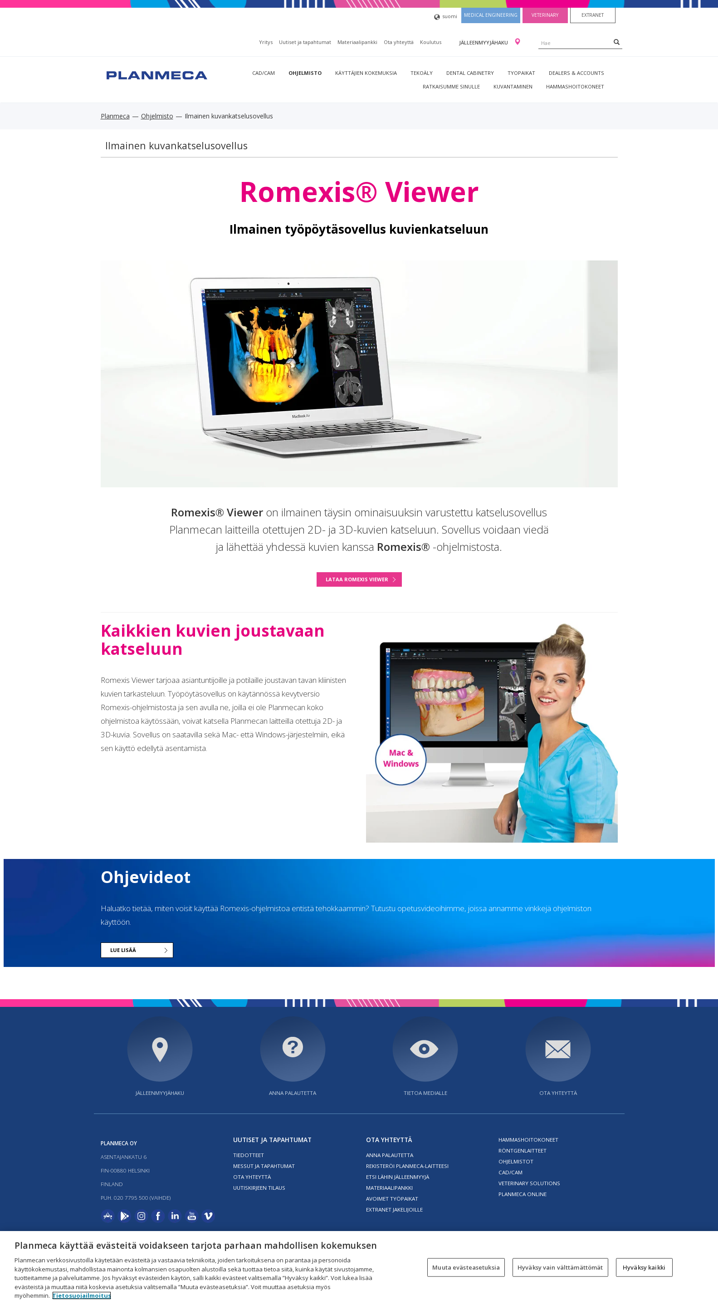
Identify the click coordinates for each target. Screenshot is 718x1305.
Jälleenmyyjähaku (484, 42)
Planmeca (115, 116)
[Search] (616, 42)
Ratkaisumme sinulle (451, 86)
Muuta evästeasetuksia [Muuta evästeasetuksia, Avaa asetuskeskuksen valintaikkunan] (466, 1267)
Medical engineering (491, 15)
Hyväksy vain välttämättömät (560, 1267)
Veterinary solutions (529, 1183)
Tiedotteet (248, 1155)
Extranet (592, 15)
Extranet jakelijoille (394, 1209)
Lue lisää (123, 950)
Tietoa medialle (425, 1092)
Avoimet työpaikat (392, 1198)
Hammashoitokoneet (575, 86)
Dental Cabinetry (470, 72)
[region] (359, 1268)
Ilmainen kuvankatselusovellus (176, 145)
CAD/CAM (263, 72)
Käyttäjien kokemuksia (366, 72)
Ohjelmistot (515, 1161)
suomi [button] (445, 17)
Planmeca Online (522, 1194)
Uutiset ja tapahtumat (305, 42)
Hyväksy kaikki (644, 1267)
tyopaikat (521, 72)
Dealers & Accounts (576, 72)
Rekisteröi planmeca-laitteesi (407, 1166)
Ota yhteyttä (399, 42)
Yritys (266, 42)
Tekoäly (421, 72)
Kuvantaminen (512, 86)
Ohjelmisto (305, 72)
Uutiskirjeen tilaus (259, 1187)
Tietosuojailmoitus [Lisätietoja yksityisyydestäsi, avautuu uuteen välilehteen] (81, 1295)
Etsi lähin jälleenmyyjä (397, 1176)
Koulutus (430, 42)
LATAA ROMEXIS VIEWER (357, 579)
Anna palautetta (292, 1092)
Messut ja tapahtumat (264, 1166)
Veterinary (545, 15)
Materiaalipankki (357, 42)
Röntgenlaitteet (522, 1150)
